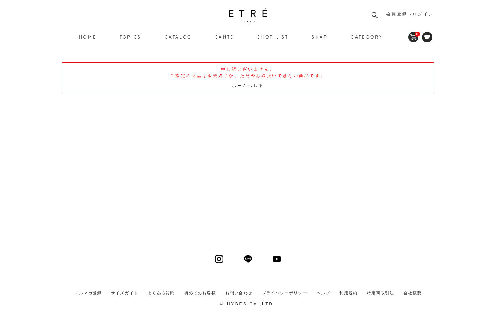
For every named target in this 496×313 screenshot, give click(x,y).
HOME (87, 36)
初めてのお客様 (200, 293)
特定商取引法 (380, 293)
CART (413, 34)
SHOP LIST (273, 36)
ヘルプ (323, 293)
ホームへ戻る (248, 85)
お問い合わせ (238, 293)
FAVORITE (427, 37)
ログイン (423, 14)
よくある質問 (161, 293)
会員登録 (396, 14)
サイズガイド (124, 293)
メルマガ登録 (88, 293)
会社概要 (412, 293)
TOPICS (131, 36)
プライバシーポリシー (284, 293)
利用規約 (348, 293)
